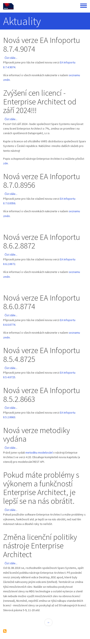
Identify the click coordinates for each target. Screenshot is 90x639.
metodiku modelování (39, 452)
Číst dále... (11, 58)
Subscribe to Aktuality (4, 631)
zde (5, 163)
